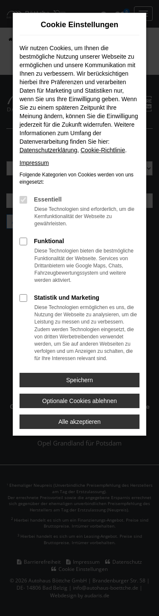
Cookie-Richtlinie (103, 150)
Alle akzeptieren (80, 421)
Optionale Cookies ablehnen (79, 400)
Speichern (79, 380)
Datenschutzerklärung (48, 150)
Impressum (34, 162)
